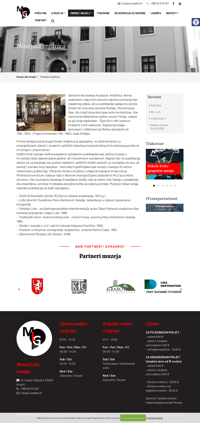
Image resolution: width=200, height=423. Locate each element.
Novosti (171, 13)
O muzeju (57, 13)
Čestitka (156, 105)
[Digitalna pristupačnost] (195, 22)
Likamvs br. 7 (158, 118)
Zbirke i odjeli (80, 13)
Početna (40, 13)
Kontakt (41, 20)
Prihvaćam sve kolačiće (133, 418)
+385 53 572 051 (159, 3)
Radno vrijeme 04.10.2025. (159, 126)
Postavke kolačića (154, 418)
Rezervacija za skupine (130, 13)
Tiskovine (103, 13)
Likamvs (156, 13)
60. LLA (156, 111)
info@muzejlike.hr (132, 3)
